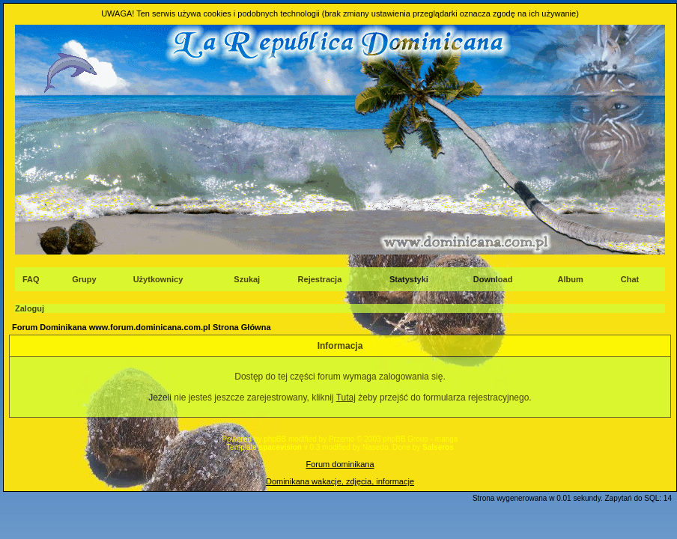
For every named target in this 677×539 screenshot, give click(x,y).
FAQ (31, 279)
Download (493, 279)
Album (570, 279)
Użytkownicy (158, 279)
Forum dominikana (340, 464)
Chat (630, 279)
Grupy (84, 279)
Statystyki (408, 279)
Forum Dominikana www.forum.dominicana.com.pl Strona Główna (141, 327)
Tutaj (346, 397)
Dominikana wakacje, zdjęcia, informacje (340, 481)
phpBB (275, 439)
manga (446, 439)
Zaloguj (29, 308)
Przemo (341, 439)
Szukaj (247, 279)
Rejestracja (320, 279)
